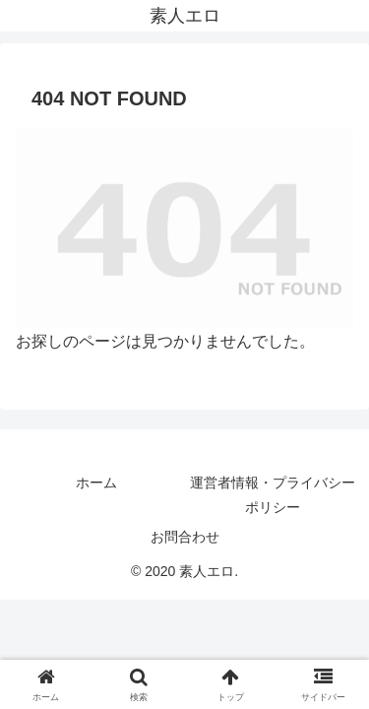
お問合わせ (185, 537)
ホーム (96, 482)
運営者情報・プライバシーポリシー (272, 495)
